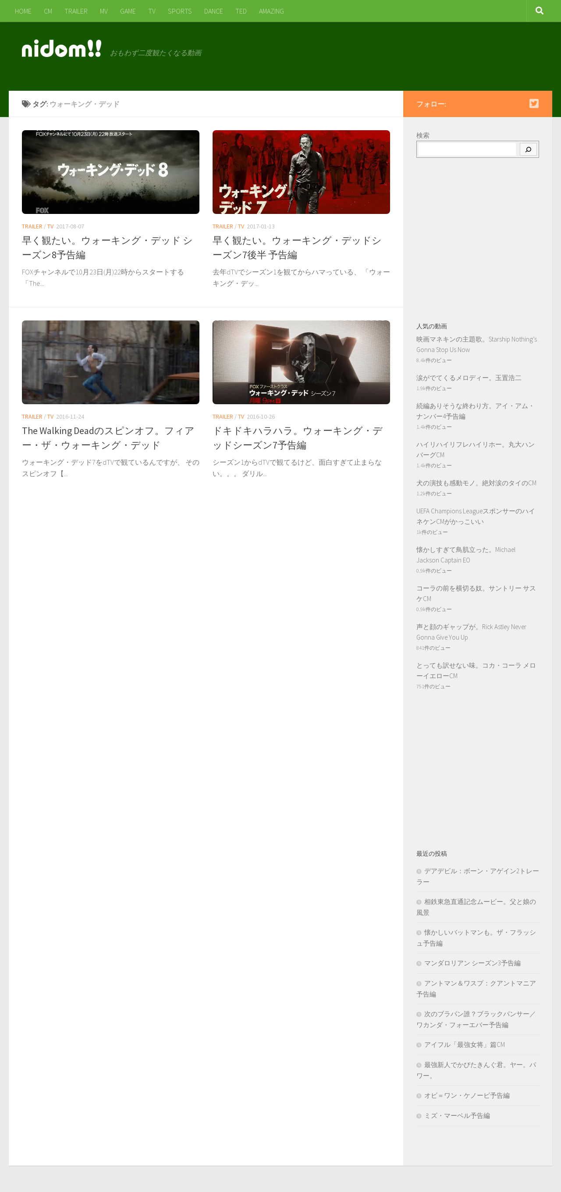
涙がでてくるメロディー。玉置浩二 (469, 378)
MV (104, 11)
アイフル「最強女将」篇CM (464, 1044)
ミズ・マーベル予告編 (457, 1115)
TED (241, 11)
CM (48, 11)
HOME (23, 11)
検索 (423, 135)
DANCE (213, 11)
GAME (128, 11)
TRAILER (76, 11)
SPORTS (180, 11)
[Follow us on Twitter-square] (534, 103)
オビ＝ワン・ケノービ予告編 (467, 1095)
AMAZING (271, 11)
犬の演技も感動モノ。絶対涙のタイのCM (476, 483)
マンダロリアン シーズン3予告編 (472, 963)
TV (152, 11)
